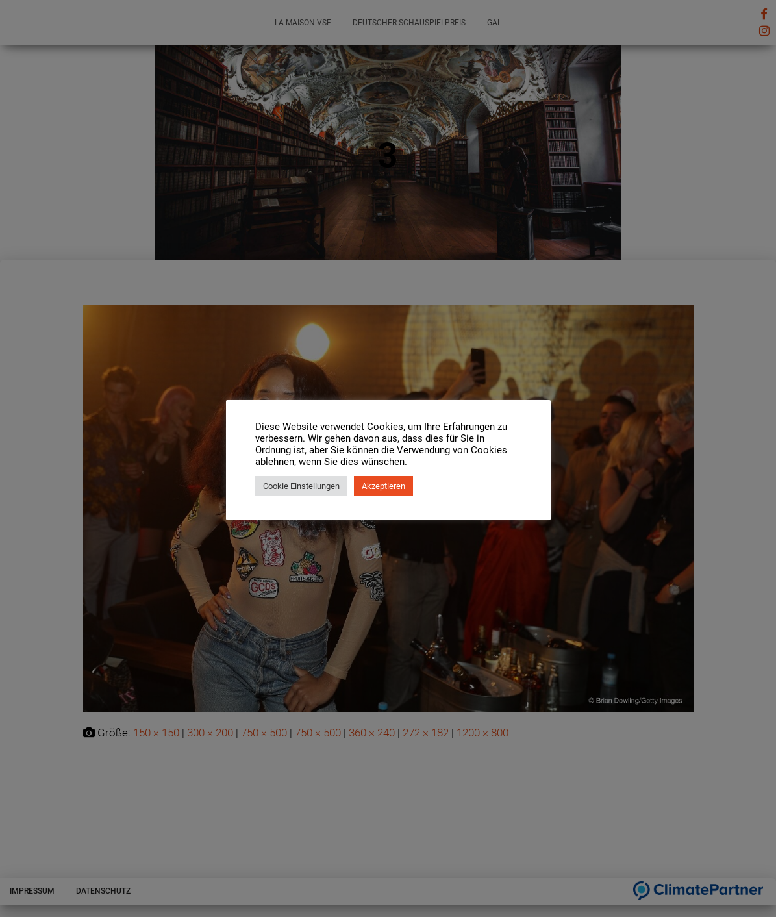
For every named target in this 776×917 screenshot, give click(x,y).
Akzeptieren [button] (383, 486)
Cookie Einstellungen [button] (301, 486)
